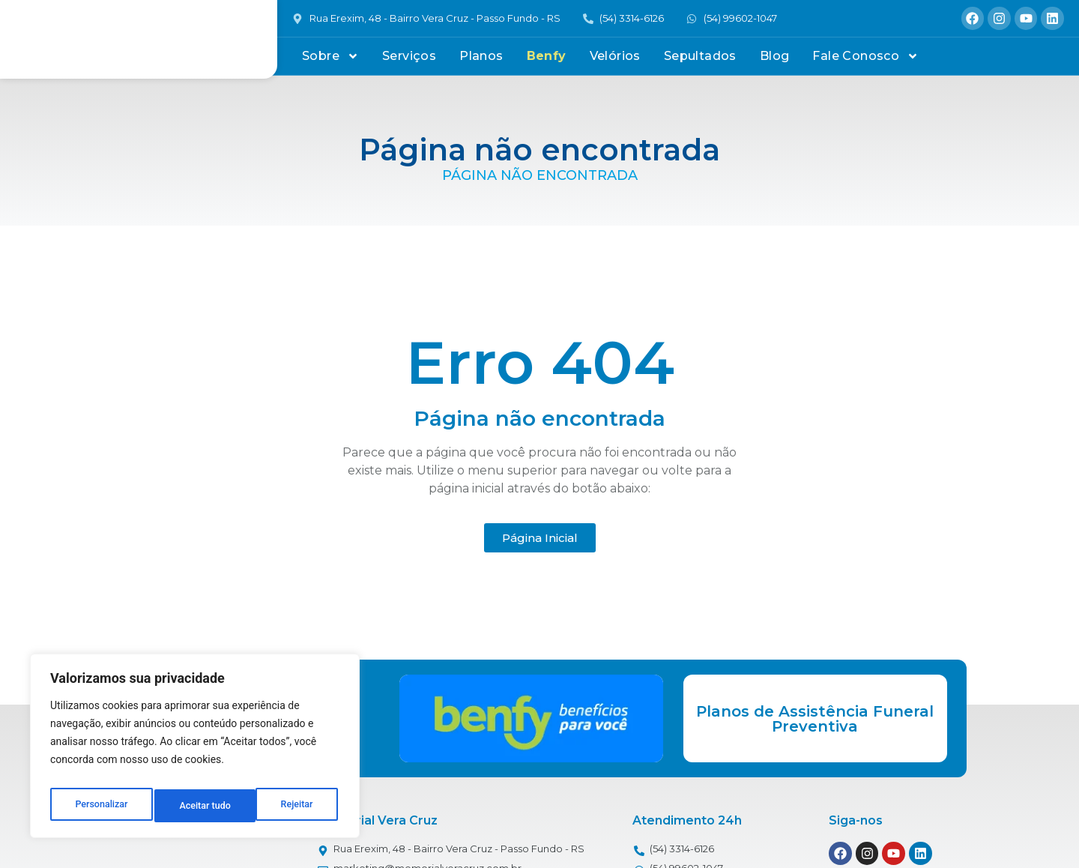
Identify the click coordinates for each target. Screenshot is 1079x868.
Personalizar (100, 806)
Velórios (615, 56)
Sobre (330, 56)
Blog (775, 56)
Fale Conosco (865, 56)
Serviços (409, 56)
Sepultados (700, 56)
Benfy (546, 56)
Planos (481, 56)
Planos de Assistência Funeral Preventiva (815, 718)
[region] (195, 750)
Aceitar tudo (290, 806)
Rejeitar (196, 806)
